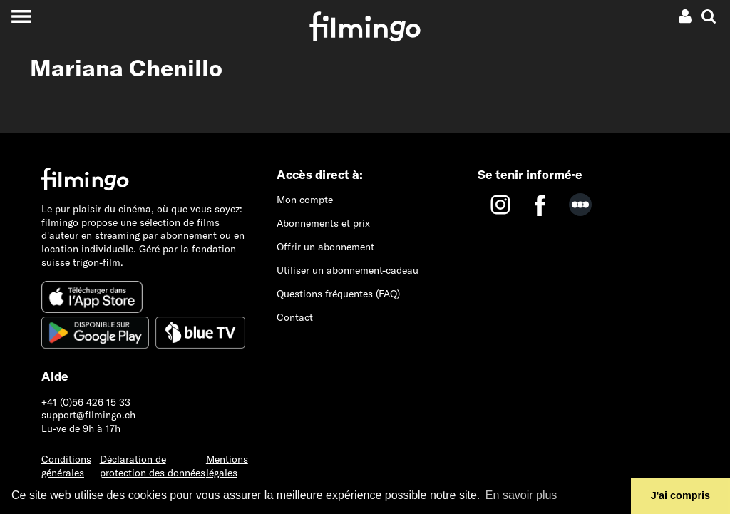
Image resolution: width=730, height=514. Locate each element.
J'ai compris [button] (680, 495)
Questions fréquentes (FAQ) (338, 293)
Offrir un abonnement (325, 246)
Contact (295, 317)
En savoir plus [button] (521, 495)
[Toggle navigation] (21, 16)
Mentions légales (227, 466)
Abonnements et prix (323, 223)
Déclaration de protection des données (152, 466)
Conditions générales (66, 466)
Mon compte (305, 199)
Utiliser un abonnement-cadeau (347, 270)
